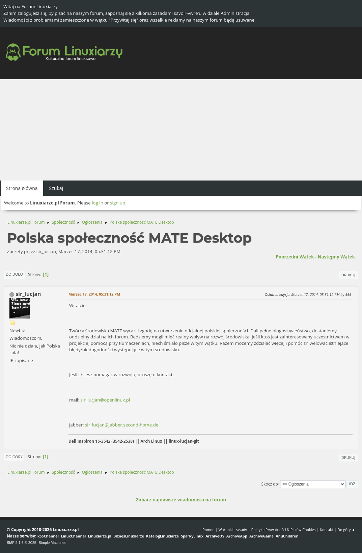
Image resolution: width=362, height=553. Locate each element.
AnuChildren (287, 535)
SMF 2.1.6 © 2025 (21, 543)
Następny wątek (336, 257)
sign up (117, 203)
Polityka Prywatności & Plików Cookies (283, 529)
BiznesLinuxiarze (128, 535)
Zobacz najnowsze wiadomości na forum (181, 500)
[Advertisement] (181, 130)
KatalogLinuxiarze (162, 535)
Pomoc (208, 529)
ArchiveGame (261, 535)
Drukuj (348, 274)
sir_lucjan (28, 294)
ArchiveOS (214, 535)
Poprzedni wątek (295, 257)
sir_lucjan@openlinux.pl (105, 400)
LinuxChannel (73, 535)
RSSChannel (48, 535)
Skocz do (269, 484)
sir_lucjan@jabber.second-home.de (121, 425)
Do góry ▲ (346, 529)
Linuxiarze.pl (99, 535)
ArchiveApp (236, 535)
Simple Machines (52, 543)
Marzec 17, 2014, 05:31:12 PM (94, 294)
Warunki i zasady (233, 529)
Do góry (14, 456)
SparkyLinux (192, 535)
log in (97, 203)
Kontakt (326, 529)
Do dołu (14, 274)
